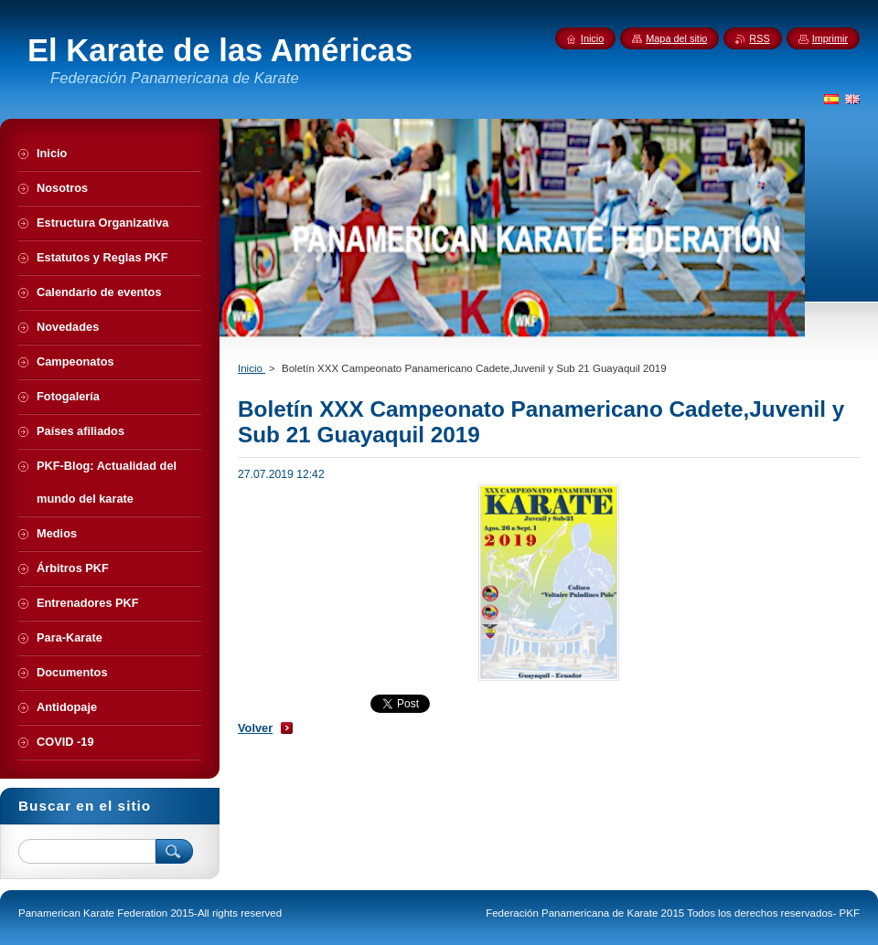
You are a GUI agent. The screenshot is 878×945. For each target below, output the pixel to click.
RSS (759, 38)
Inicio (251, 368)
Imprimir (830, 38)
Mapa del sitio (676, 38)
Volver (255, 728)
